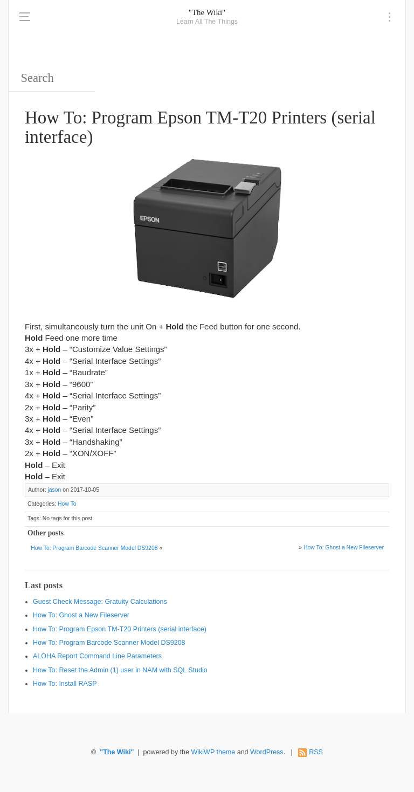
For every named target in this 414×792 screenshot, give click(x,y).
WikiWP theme (213, 752)
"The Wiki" (207, 12)
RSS (316, 752)
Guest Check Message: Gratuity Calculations (100, 601)
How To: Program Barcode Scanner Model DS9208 (94, 548)
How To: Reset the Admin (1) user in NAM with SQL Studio (120, 670)
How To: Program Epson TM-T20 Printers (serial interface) (119, 629)
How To (67, 504)
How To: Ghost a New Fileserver (343, 547)
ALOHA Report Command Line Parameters (97, 656)
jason (54, 490)
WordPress (267, 752)
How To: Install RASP (65, 683)
